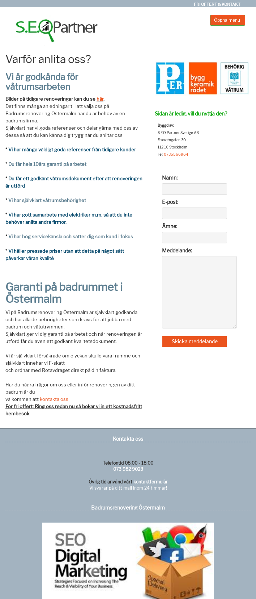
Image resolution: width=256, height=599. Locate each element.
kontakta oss (54, 399)
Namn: (170, 178)
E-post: (170, 202)
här (100, 99)
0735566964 (176, 154)
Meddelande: (177, 250)
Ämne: (169, 226)
